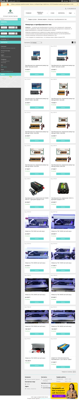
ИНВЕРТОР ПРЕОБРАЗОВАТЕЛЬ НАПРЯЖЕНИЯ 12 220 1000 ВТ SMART (61, 358)
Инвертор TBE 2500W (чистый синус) (35, 294)
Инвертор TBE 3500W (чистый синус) (35, 326)
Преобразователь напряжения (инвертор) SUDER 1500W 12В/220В (36, 99)
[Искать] (19, 19)
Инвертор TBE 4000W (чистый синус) (61, 326)
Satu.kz (46, 397)
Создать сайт (12, 1)
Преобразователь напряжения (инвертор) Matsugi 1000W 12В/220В (36, 132)
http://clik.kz (4, 67)
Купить (37, 74)
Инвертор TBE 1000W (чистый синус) (61, 231)
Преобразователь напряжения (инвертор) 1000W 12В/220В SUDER (63, 66)
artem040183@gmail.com (7, 71)
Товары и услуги (40, 13)
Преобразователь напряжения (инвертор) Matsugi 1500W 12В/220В (63, 132)
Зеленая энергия (42, 19)
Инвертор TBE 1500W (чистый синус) (61, 263)
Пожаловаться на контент (46, 398)
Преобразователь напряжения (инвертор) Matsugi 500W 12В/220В (63, 99)
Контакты (61, 13)
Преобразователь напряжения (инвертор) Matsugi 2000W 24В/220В (63, 165)
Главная (28, 13)
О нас (52, 13)
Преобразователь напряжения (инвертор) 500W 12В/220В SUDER (36, 66)
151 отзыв (65, 1)
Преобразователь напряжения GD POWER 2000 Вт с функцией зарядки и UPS (36, 198)
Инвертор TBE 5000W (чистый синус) (35, 358)
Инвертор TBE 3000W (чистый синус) (61, 294)
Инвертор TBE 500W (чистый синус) (35, 231)
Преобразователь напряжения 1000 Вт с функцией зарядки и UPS (62, 198)
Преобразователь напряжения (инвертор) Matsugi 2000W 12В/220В (36, 165)
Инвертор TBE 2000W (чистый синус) (35, 263)
